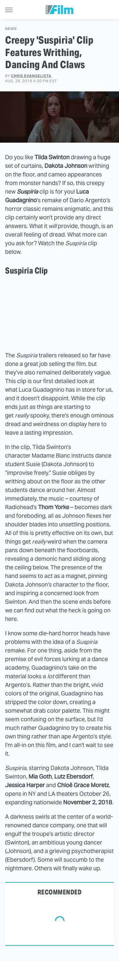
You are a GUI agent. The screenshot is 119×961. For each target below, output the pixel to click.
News (11, 29)
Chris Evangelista (31, 76)
